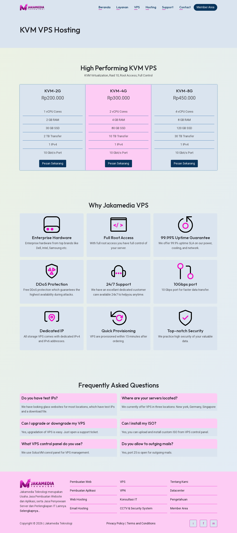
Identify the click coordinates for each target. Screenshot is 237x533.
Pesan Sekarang (52, 163)
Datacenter (177, 490)
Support (167, 7)
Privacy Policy (115, 523)
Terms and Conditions (141, 523)
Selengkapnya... (30, 511)
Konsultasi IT (128, 499)
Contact (185, 7)
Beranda (104, 7)
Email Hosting (79, 508)
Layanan (122, 7)
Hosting (151, 7)
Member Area (205, 7)
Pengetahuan (178, 499)
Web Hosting (78, 499)
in (213, 523)
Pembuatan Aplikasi (83, 490)
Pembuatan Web (81, 481)
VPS (137, 7)
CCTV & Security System (136, 508)
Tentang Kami (179, 481)
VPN (123, 490)
